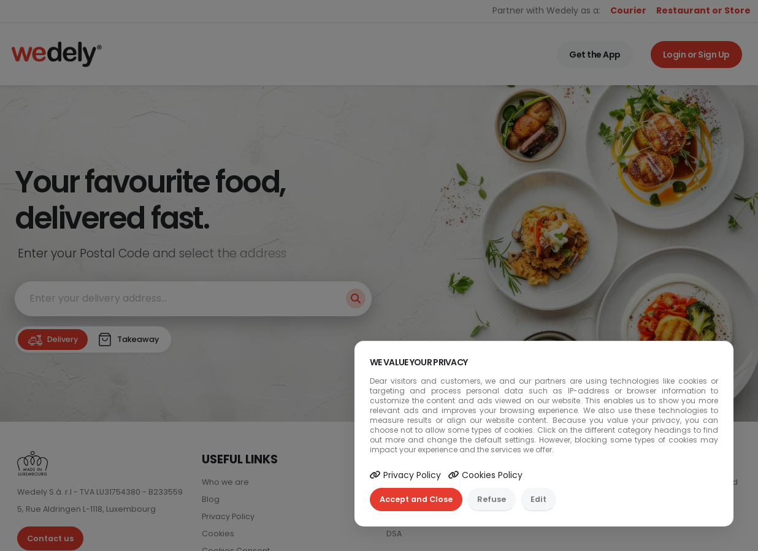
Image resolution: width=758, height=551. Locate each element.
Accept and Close (416, 499)
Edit (538, 499)
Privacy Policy (405, 475)
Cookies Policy (485, 475)
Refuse (491, 499)
